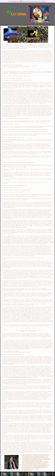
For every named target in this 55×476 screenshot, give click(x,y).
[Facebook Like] (40, 471)
